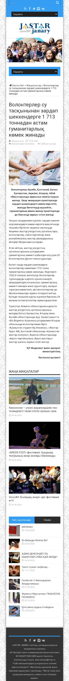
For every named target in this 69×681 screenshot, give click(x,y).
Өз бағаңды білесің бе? (35, 540)
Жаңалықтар (33, 85)
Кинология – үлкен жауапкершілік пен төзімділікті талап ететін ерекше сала (33, 409)
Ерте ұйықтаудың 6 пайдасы (38, 607)
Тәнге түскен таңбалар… (35, 567)
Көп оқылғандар (21, 520)
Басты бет (16, 85)
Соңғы (47, 520)
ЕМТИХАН (27, 527)
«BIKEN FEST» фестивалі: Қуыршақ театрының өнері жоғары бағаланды (32, 454)
